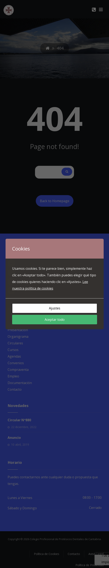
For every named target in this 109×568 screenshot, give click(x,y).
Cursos (13, 349)
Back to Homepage (54, 201)
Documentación (20, 383)
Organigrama (18, 336)
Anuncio (14, 437)
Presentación (18, 330)
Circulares (15, 343)
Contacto (15, 389)
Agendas (14, 356)
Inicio (12, 323)
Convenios (16, 363)
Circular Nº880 (19, 420)
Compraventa (18, 369)
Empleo (13, 376)
